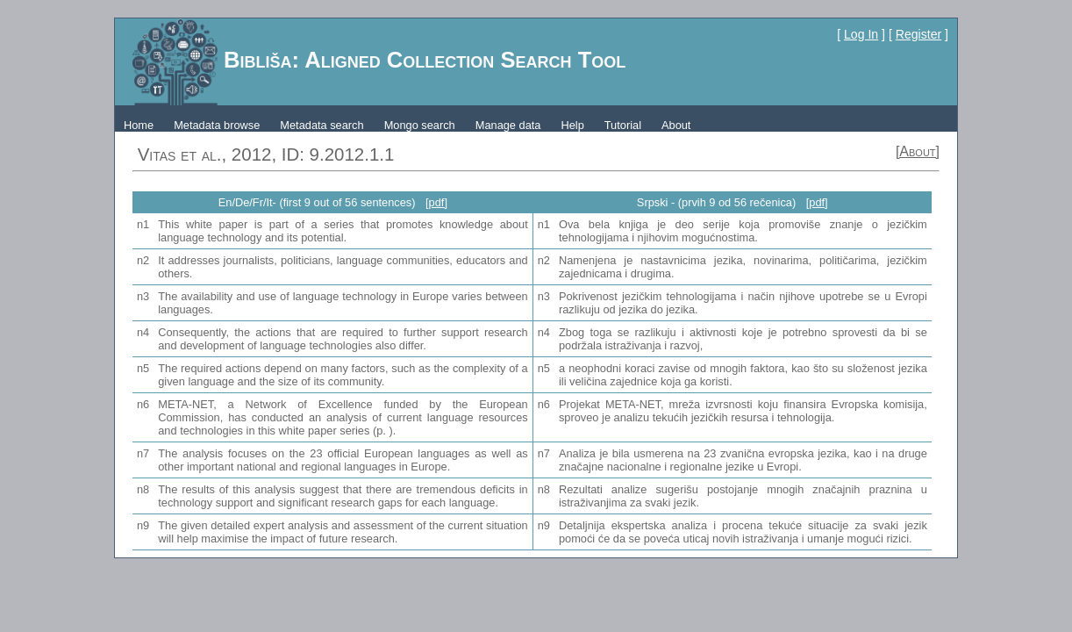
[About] (918, 151)
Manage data (508, 125)
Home (139, 125)
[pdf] (436, 202)
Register (918, 34)
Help (572, 125)
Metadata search (321, 125)
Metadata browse (217, 125)
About (675, 125)
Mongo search (419, 125)
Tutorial (622, 125)
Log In (861, 34)
